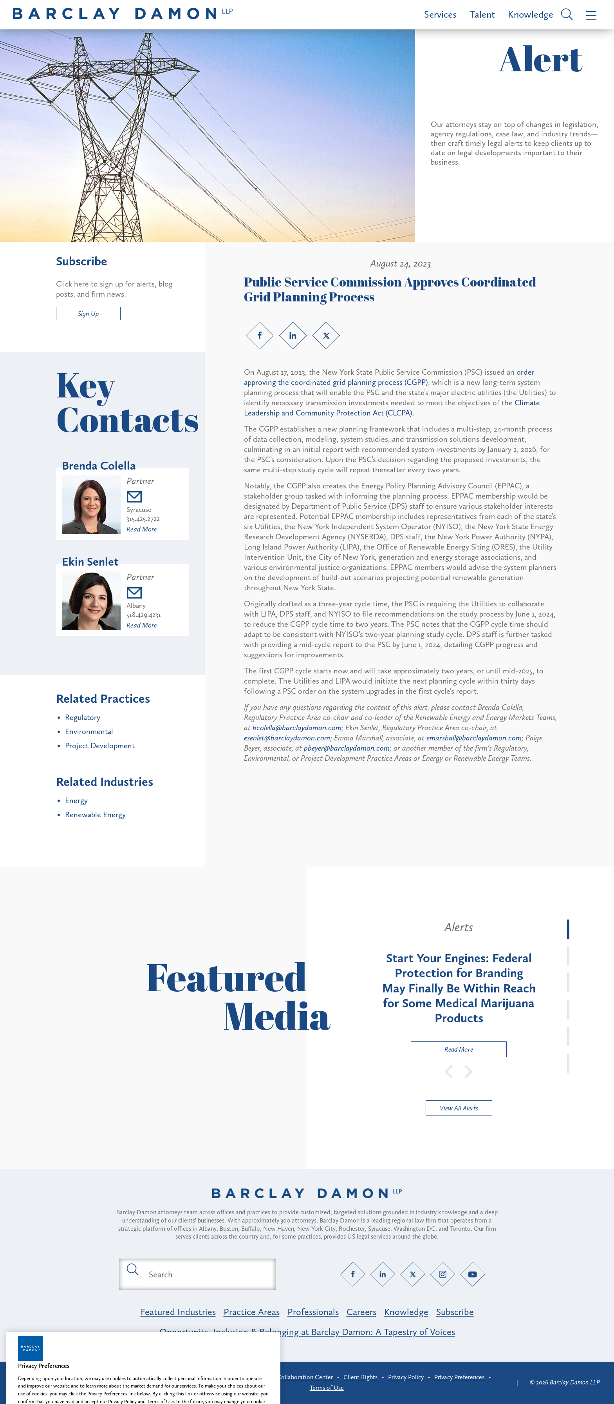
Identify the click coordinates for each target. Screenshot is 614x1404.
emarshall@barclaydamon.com (474, 737)
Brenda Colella (99, 466)
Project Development (100, 745)
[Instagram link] (442, 1274)
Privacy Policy (406, 1377)
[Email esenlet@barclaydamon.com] (143, 594)
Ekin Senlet (90, 562)
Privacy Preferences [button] (459, 1377)
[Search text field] (206, 1274)
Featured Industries (178, 1311)
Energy (76, 800)
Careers (361, 1311)
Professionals (313, 1311)
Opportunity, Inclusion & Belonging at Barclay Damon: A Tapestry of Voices (307, 1331)
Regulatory (82, 717)
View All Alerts (459, 1108)
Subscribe (455, 1311)
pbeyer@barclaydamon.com (347, 748)
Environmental (89, 731)
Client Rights (360, 1377)
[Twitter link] (326, 335)
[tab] (568, 929)
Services (440, 14)
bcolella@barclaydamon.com (297, 727)
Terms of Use (327, 1387)
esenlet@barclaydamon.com (287, 737)
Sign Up (88, 313)
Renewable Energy (95, 814)
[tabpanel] (459, 988)
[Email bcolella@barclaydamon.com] (143, 498)
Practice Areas (252, 1311)
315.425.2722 (143, 518)
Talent (482, 14)
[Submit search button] (132, 1269)
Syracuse (139, 509)
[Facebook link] (259, 335)
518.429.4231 (143, 614)
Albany (136, 605)
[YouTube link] (473, 1274)
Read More (141, 529)
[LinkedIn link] (293, 335)
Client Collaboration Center (296, 1377)
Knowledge (530, 14)
